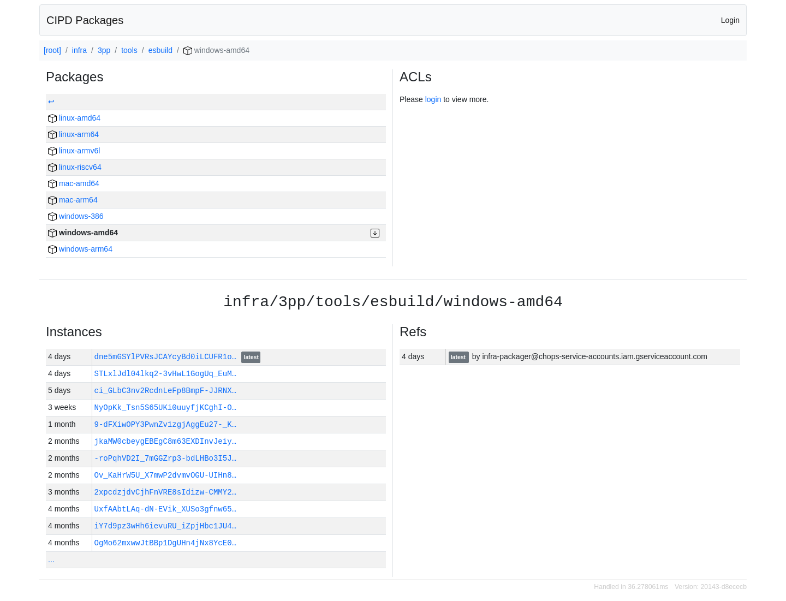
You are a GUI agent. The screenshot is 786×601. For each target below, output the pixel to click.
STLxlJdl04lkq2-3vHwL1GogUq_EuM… (165, 373)
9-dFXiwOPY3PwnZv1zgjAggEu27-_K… (165, 424)
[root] (52, 50)
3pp (104, 50)
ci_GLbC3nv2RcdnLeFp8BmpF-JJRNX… (165, 390)
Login (730, 20)
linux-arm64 (73, 134)
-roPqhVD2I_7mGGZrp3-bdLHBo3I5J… (165, 458)
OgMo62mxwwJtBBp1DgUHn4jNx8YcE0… (165, 543)
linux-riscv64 (75, 167)
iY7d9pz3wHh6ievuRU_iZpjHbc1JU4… (165, 526)
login (433, 99)
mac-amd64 (73, 183)
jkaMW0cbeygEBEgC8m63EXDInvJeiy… (165, 441)
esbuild (160, 50)
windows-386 (76, 216)
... (51, 559)
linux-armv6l (74, 150)
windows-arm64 (80, 249)
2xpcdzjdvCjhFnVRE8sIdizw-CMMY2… (165, 492)
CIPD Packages (84, 20)
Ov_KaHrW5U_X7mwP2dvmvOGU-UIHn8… (165, 475)
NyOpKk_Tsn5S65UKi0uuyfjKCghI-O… (165, 407)
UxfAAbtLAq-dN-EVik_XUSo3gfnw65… (165, 509)
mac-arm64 (73, 199)
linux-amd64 (74, 118)
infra (79, 50)
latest (251, 357)
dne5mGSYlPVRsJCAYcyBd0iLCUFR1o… (167, 357)
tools (129, 50)
